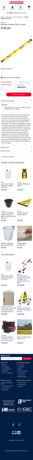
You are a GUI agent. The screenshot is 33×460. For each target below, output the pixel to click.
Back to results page (8, 157)
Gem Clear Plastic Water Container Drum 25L (7, 185)
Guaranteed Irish (6, 369)
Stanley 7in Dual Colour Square (22, 214)
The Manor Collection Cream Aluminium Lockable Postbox (8, 310)
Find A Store (20, 365)
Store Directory (21, 384)
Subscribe (27, 358)
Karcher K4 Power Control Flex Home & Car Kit (24, 310)
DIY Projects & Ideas (7, 386)
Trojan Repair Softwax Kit (21, 244)
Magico (11, 451)
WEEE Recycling (21, 377)
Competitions (5, 388)
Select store (21, 87)
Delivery (19, 369)
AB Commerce (24, 451)
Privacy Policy (21, 373)
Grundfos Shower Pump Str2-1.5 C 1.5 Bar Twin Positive (7, 338)
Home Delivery (6, 82)
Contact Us (20, 367)
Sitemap (20, 386)
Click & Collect (24, 82)
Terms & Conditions (7, 373)
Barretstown (5, 371)
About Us (4, 365)
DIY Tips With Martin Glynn (7, 383)
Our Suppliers (5, 367)
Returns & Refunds (22, 371)
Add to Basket (18, 94)
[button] (30, 36)
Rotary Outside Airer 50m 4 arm (24, 338)
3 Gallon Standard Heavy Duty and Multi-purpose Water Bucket (8, 215)
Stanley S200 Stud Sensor (23, 185)
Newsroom (4, 390)
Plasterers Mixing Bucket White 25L (7, 244)
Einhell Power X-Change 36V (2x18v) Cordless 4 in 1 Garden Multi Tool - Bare (24, 279)
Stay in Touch (5, 356)
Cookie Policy (21, 375)
